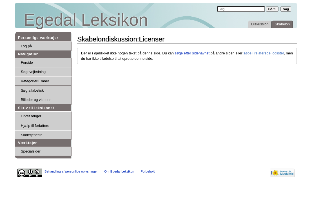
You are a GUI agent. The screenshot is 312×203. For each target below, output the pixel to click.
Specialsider (31, 151)
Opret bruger (31, 116)
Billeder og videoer (36, 100)
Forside (27, 62)
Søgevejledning (33, 72)
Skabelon (282, 24)
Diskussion (260, 24)
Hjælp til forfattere (35, 125)
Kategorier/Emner (35, 81)
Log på (26, 46)
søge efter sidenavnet (192, 53)
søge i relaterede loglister (263, 53)
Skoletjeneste (32, 135)
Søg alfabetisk (32, 90)
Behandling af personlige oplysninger (71, 171)
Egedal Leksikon (86, 19)
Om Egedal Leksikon (119, 171)
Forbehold (148, 171)
